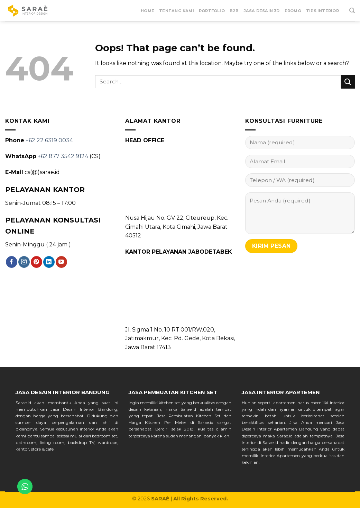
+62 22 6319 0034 (49, 140)
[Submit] (348, 81)
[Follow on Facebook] (11, 262)
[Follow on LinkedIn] (49, 262)
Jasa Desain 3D (262, 10)
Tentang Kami (176, 10)
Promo (293, 10)
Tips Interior (322, 10)
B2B (234, 10)
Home (147, 10)
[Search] (352, 10)
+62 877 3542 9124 (63, 156)
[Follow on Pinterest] (36, 262)
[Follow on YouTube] (61, 262)
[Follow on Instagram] (24, 262)
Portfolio (212, 10)
